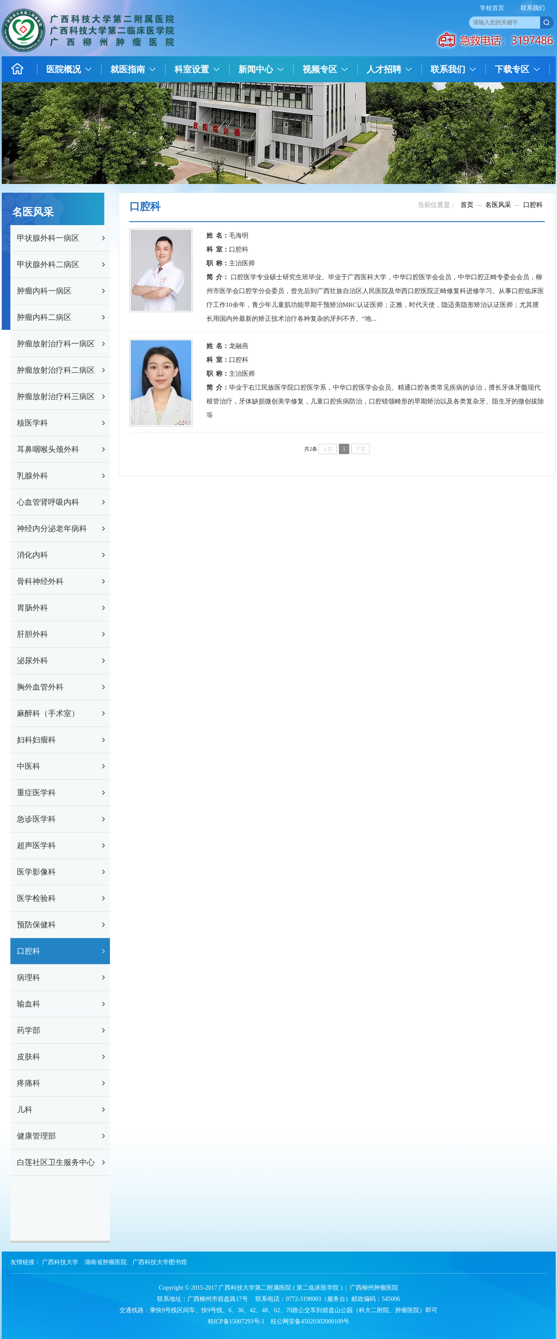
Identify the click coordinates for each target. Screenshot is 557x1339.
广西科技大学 (60, 1262)
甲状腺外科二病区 (48, 264)
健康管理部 (36, 1136)
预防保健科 (36, 924)
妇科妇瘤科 (36, 740)
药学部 (28, 1030)
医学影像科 (36, 872)
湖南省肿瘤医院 (105, 1262)
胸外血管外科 (40, 687)
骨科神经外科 (40, 581)
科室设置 (191, 69)
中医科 (28, 766)
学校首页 (492, 8)
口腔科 (28, 951)
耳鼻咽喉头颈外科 (48, 449)
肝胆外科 (32, 634)
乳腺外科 (32, 475)
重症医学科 (36, 792)
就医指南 (127, 69)
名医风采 (498, 204)
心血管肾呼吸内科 (48, 502)
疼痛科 (28, 1083)
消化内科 (32, 555)
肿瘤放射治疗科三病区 (56, 396)
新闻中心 (255, 69)
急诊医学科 (36, 819)
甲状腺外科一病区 (48, 238)
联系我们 (533, 8)
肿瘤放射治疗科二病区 (56, 370)
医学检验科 (36, 898)
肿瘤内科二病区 (44, 317)
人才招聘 (384, 69)
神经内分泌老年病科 (52, 528)
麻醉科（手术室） (48, 713)
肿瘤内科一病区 (44, 291)
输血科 (28, 1004)
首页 (466, 204)
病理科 (28, 977)
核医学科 (32, 423)
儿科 (24, 1109)
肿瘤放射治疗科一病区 (56, 343)
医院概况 (63, 69)
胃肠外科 (32, 607)
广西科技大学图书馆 (159, 1262)
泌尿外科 (32, 660)
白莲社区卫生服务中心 (56, 1162)
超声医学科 (36, 845)
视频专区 (320, 69)
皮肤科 (28, 1056)
